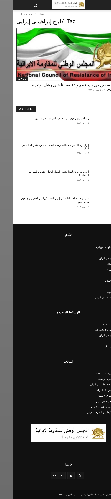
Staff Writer (97, 90)
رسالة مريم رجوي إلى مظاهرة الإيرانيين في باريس (49, 118)
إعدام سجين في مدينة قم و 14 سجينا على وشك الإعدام (63, 85)
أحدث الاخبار (9, 79)
